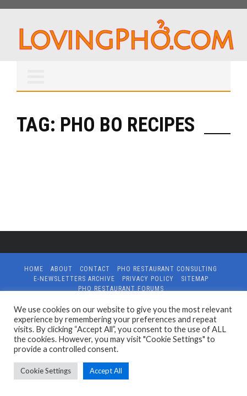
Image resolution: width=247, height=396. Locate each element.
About (62, 269)
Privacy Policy (148, 279)
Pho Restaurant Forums (121, 289)
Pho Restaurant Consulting (167, 269)
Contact (95, 269)
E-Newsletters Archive (74, 279)
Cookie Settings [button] (45, 370)
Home (33, 269)
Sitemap (194, 279)
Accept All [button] (106, 370)
